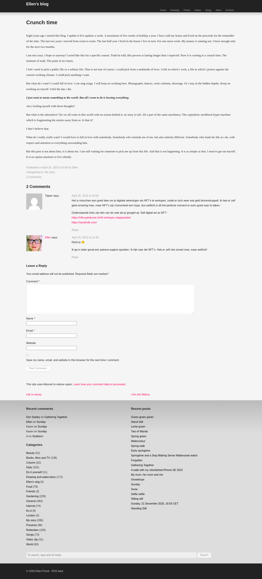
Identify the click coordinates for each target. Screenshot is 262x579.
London (30, 515)
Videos (197, 10)
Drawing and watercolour (41, 477)
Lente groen (138, 426)
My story (50, 172)
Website (31, 343)
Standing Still (139, 508)
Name (30, 318)
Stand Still (137, 421)
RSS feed (57, 571)
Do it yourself (34, 472)
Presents (31, 525)
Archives (229, 10)
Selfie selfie (138, 494)
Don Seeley (33, 417)
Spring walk (138, 446)
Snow (134, 489)
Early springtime (140, 450)
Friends (30, 491)
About (218, 10)
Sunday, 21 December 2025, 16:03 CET (154, 503)
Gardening (32, 496)
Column (30, 462)
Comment (33, 281)
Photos (186, 10)
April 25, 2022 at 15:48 (85, 237)
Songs (208, 10)
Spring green (138, 436)
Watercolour (138, 441)
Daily (29, 467)
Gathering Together (55, 417)
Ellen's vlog (33, 481)
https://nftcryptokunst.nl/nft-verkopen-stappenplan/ (101, 217)
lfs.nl (29, 510)
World (29, 544)
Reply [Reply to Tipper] (75, 230)
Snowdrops (137, 479)
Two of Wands (139, 431)
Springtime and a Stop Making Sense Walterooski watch (164, 455)
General (31, 501)
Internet (30, 505)
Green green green (142, 417)
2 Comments (33, 177)
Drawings (174, 10)
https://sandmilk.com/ (84, 222)
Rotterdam (32, 530)
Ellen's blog (37, 4)
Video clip (32, 539)
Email (30, 330)
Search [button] (204, 555)
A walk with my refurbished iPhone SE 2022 (157, 470)
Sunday (41, 421)
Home (163, 10)
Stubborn (37, 436)
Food (29, 486)
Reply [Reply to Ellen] (75, 257)
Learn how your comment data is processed (99, 384)
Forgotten (136, 460)
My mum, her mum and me (147, 474)
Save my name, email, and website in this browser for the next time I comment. (72, 360)
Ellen (75, 167)
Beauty (30, 453)
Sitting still (137, 498)
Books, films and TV (38, 457)
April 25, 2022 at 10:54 (85, 195)
